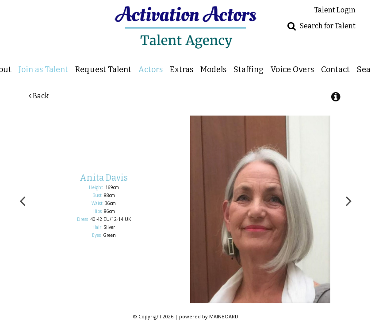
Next (349, 200)
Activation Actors (185, 27)
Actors (150, 69)
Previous (23, 200)
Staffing (248, 69)
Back (39, 96)
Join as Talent (43, 69)
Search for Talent (328, 26)
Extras (181, 69)
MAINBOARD (223, 316)
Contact (335, 69)
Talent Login (335, 10)
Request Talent (103, 69)
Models (213, 69)
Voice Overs (292, 69)
